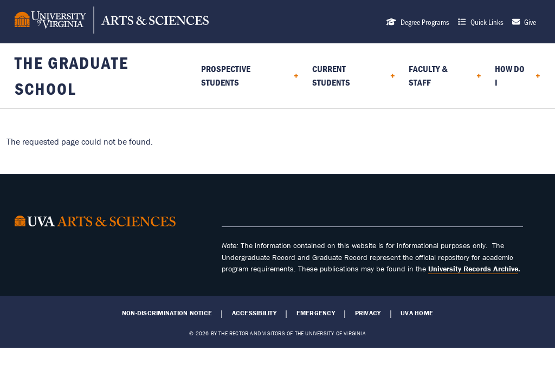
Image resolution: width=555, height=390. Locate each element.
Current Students (331, 75)
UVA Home (417, 313)
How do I (510, 75)
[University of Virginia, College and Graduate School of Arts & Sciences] (112, 21)
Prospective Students (225, 75)
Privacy (368, 313)
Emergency (315, 313)
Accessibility (254, 313)
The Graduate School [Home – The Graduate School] (71, 75)
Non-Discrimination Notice (167, 313)
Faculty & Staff (428, 75)
